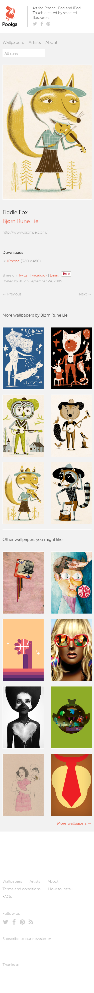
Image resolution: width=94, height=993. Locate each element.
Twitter (23, 275)
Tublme (49, 976)
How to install (60, 889)
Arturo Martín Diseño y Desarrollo (28, 976)
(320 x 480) (24, 261)
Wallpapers (13, 42)
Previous (14, 294)
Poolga (16, 16)
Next (83, 294)
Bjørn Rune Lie (20, 221)
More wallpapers (71, 824)
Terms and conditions (22, 889)
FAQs (7, 897)
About (51, 42)
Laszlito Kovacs (11, 976)
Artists (35, 42)
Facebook (39, 275)
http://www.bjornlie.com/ (25, 233)
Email (54, 275)
